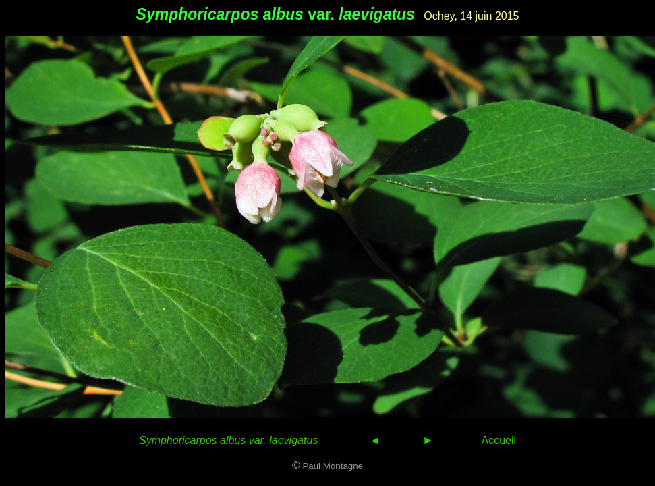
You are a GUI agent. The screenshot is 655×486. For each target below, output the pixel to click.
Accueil (498, 440)
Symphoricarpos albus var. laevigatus (228, 440)
